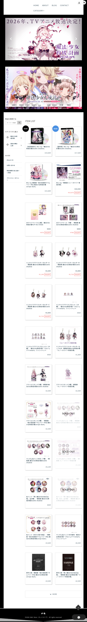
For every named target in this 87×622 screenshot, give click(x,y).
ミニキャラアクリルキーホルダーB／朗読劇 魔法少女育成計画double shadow (68, 264)
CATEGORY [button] (38, 10)
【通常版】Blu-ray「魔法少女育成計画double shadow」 (68, 148)
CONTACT (64, 5)
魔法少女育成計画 (14, 137)
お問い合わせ (11, 165)
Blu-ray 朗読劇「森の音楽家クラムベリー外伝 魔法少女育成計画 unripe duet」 (38, 185)
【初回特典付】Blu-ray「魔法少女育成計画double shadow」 (38, 148)
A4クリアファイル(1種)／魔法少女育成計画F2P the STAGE (38, 224)
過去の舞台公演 (14, 144)
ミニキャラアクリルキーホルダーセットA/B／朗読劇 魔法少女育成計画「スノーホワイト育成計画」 (68, 348)
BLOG (54, 5)
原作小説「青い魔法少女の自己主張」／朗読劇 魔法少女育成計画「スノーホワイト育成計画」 (68, 575)
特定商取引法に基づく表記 (13, 171)
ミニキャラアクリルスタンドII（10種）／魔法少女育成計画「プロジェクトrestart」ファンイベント (38, 348)
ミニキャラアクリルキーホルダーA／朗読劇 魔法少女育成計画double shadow (38, 264)
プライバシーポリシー (13, 179)
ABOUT (45, 5)
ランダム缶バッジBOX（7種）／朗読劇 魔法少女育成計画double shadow (38, 461)
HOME (36, 5)
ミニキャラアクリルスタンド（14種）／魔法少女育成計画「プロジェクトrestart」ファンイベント (68, 306)
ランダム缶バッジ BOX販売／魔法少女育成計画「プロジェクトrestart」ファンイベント (68, 537)
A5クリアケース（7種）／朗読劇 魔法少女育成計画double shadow (68, 224)
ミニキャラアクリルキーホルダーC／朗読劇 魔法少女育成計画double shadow (38, 306)
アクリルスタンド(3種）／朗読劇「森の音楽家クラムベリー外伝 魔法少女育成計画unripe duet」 (38, 423)
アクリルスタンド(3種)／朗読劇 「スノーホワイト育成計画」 (67, 385)
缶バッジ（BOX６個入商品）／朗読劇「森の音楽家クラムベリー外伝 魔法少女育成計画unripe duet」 (38, 537)
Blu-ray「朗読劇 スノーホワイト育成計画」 (68, 184)
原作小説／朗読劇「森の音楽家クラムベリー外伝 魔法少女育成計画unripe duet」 (38, 575)
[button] (11, 39)
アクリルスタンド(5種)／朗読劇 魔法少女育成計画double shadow (38, 385)
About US (10, 160)
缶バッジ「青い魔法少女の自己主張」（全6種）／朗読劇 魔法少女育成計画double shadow (37, 499)
